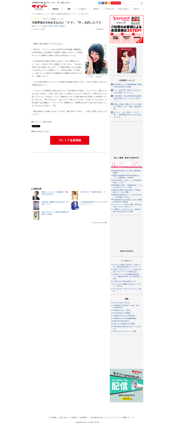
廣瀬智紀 (62, 26)
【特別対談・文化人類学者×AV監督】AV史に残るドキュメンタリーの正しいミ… (128, 98)
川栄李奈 (56, 26)
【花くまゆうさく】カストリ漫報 (124, 331)
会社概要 (53, 417)
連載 (69, 9)
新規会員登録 (116, 3)
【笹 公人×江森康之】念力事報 (124, 324)
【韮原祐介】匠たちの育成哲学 (124, 316)
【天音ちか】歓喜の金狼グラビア (124, 281)
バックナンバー (109, 9)
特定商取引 (84, 417)
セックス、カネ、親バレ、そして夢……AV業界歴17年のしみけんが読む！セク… (127, 114)
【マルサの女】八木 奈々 (122, 303)
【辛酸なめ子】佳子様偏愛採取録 (124, 318)
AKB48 (50, 26)
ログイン (36, 122)
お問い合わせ (63, 417)
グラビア (96, 9)
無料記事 (55, 9)
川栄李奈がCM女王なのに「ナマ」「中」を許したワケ (66, 22)
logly (105, 222)
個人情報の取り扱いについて (100, 417)
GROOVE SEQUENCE (121, 321)
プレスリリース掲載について (122, 417)
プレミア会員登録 (69, 140)
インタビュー (82, 9)
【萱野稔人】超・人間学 (121, 310)
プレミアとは (123, 9)
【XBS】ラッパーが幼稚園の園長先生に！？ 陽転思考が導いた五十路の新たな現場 (127, 276)
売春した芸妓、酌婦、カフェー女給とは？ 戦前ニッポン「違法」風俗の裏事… (128, 106)
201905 (44, 26)
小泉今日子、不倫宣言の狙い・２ (93, 192)
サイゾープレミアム (40, 7)
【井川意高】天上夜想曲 (121, 313)
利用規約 (74, 417)
